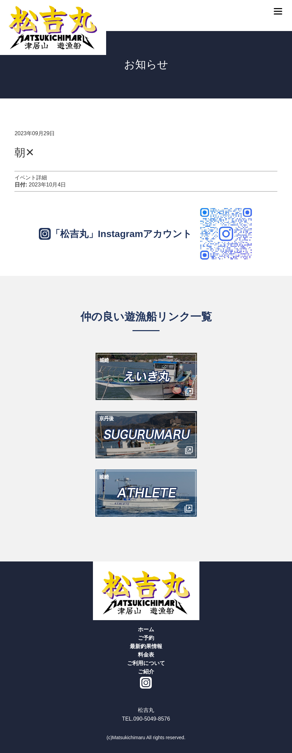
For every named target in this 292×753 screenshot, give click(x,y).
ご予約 (146, 638)
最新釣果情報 (146, 646)
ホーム (146, 629)
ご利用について (146, 663)
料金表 (146, 655)
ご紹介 (146, 671)
